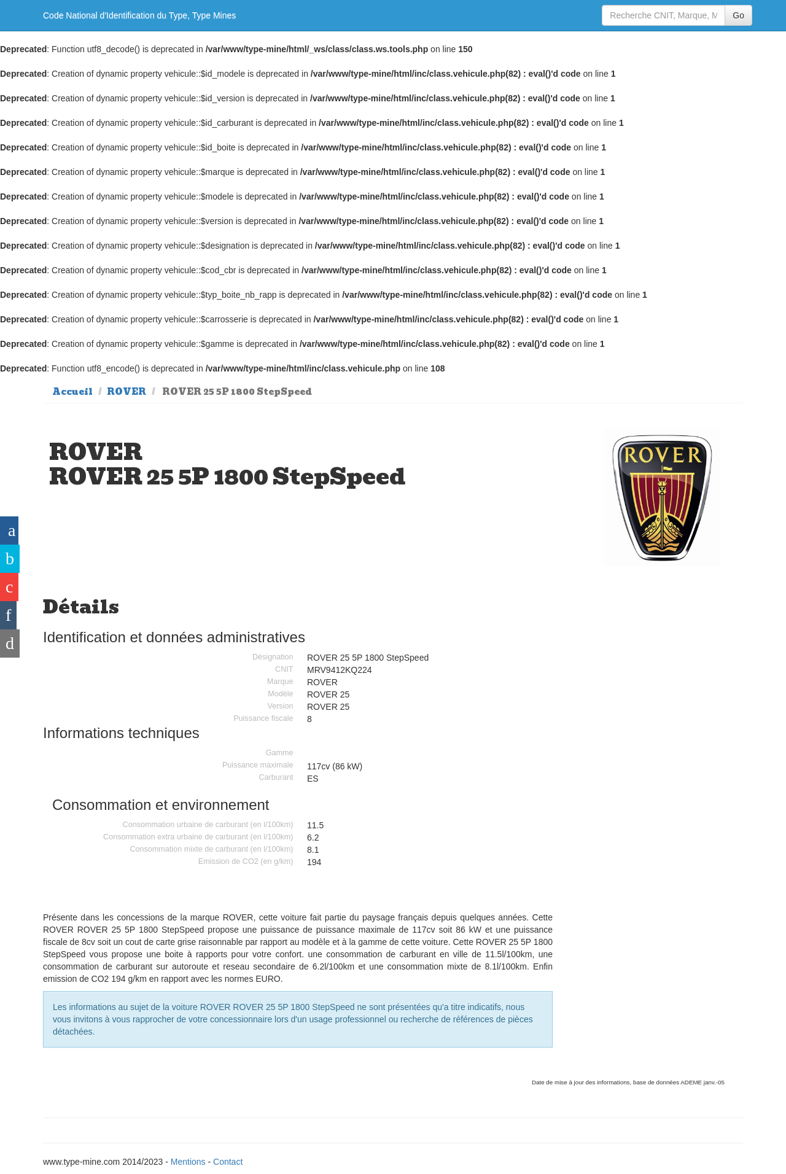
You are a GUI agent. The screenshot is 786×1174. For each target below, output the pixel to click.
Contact (228, 1162)
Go (738, 15)
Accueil (72, 391)
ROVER (126, 391)
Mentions (188, 1162)
